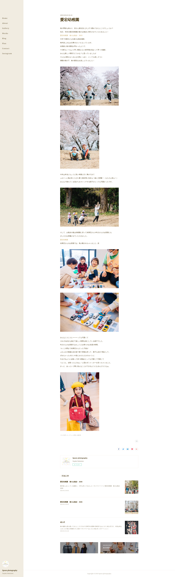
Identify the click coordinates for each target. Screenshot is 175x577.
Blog (4, 38)
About (5, 23)
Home (5, 18)
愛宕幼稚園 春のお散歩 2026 (71, 482)
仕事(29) (79, 435)
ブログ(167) (63, 435)
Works (5, 33)
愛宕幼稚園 (64, 240)
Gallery (5, 28)
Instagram (7, 53)
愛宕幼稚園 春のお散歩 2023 (71, 35)
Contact (5, 48)
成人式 (62, 522)
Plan (4, 43)
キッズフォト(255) (71, 435)
